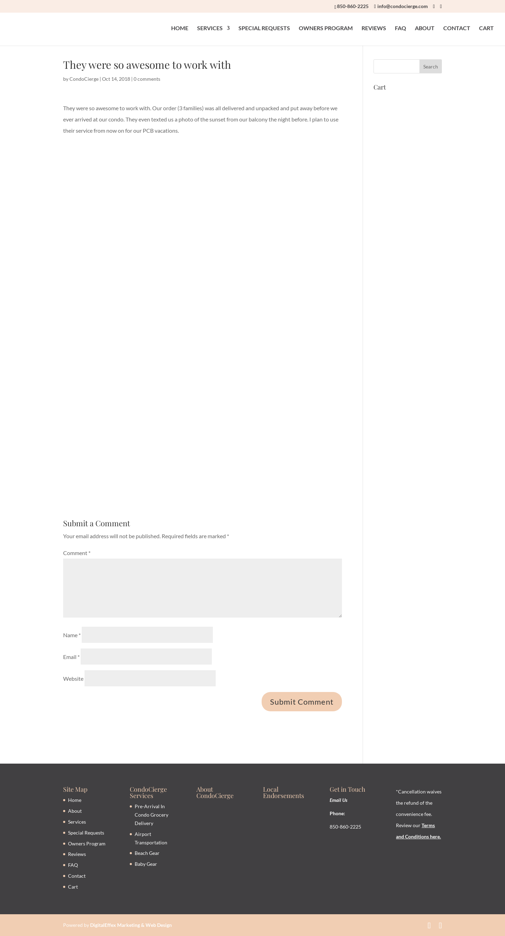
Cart (73, 887)
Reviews (77, 854)
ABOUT (425, 28)
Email (71, 656)
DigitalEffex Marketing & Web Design (131, 925)
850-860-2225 (353, 6)
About (75, 811)
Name (72, 635)
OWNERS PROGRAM (326, 28)
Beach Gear (147, 853)
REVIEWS (374, 28)
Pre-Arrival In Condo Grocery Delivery (151, 814)
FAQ (400, 28)
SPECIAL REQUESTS (264, 28)
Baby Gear (146, 864)
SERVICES (210, 28)
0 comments (147, 79)
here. (435, 836)
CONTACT (456, 28)
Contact (77, 876)
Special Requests (86, 833)
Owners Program (87, 843)
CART (486, 28)
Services (77, 822)
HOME (179, 28)
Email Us (339, 800)
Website (73, 678)
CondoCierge (84, 79)
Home (74, 800)
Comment (76, 552)
